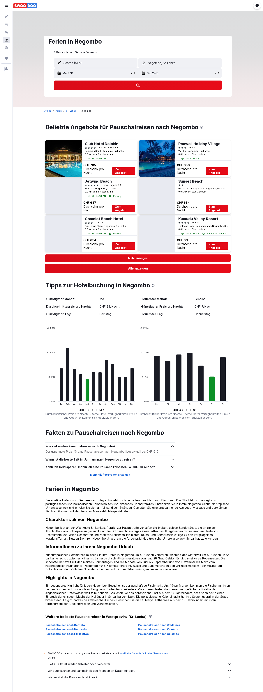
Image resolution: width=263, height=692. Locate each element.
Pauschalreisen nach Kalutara (158, 629)
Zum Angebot (120, 170)
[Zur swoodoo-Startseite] (25, 5)
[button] (6, 6)
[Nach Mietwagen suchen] (6, 32)
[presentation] (201, 127)
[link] (138, 268)
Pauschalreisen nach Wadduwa (159, 625)
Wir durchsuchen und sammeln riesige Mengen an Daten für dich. (140, 670)
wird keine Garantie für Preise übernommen (144, 653)
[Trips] (6, 58)
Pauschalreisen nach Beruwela (66, 629)
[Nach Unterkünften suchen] (6, 24)
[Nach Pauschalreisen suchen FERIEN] (6, 40)
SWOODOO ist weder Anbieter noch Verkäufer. (140, 664)
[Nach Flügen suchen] (6, 17)
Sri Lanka (71, 110)
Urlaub (47, 110)
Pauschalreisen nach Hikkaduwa (67, 633)
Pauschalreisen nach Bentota (65, 625)
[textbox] (95, 63)
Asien (59, 110)
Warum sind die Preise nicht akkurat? (140, 677)
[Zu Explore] (6, 47)
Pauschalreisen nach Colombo (158, 633)
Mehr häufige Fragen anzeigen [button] (110, 474)
